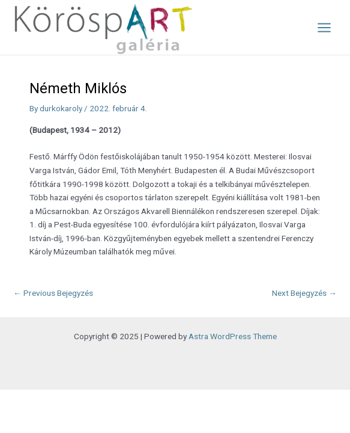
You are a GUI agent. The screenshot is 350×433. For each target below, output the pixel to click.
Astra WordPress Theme (233, 336)
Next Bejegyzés (304, 293)
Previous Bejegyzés (53, 293)
